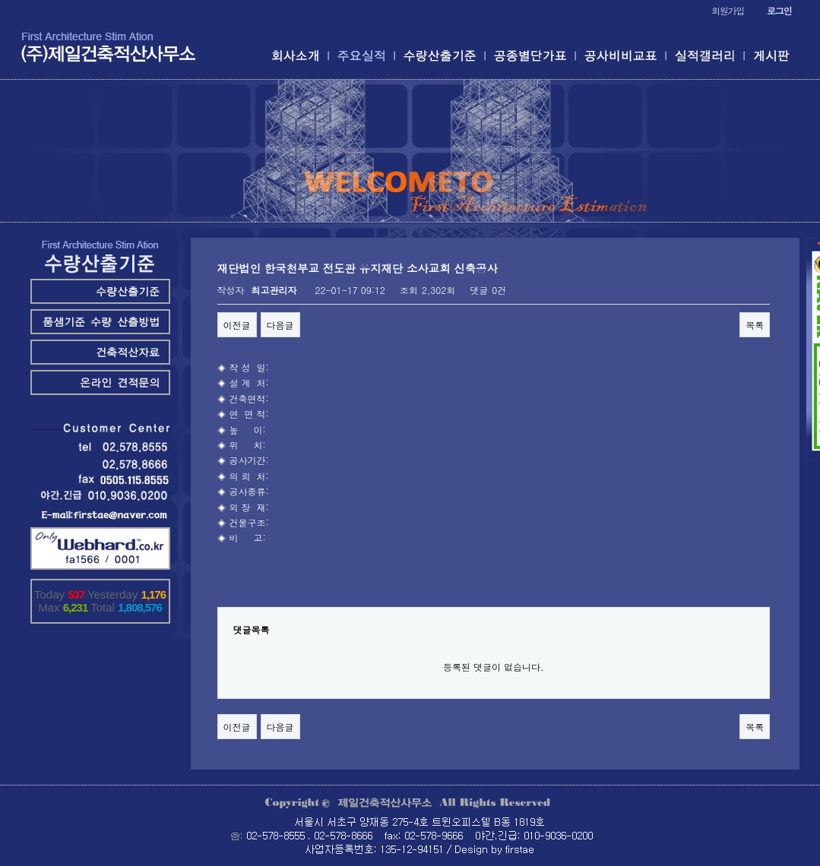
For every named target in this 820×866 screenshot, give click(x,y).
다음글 (280, 324)
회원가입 (727, 10)
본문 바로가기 (0, 0)
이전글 (237, 324)
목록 (755, 324)
